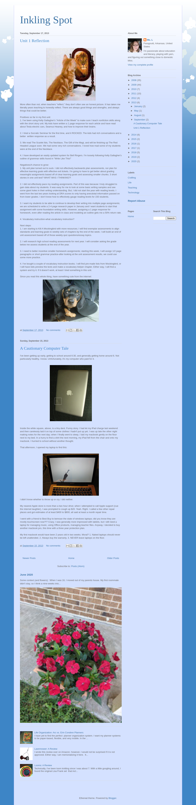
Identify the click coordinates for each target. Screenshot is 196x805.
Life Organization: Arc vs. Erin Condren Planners (58, 732)
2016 (134, 143)
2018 (134, 152)
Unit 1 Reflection (34, 40)
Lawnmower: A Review (45, 749)
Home (71, 558)
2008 (134, 80)
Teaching (132, 187)
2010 (134, 89)
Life (129, 182)
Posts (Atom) (77, 566)
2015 (134, 139)
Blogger (112, 798)
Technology (133, 192)
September (140, 119)
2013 (134, 102)
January (138, 106)
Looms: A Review (43, 765)
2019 (134, 157)
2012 (134, 98)
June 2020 (26, 574)
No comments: (53, 330)
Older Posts (113, 558)
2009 (134, 84)
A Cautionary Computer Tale (44, 348)
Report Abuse (136, 200)
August (138, 115)
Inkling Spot (46, 20)
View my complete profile (140, 64)
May (136, 110)
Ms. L (150, 40)
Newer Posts (29, 558)
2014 (134, 134)
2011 (134, 93)
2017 (134, 148)
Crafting (132, 177)
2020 (134, 161)
